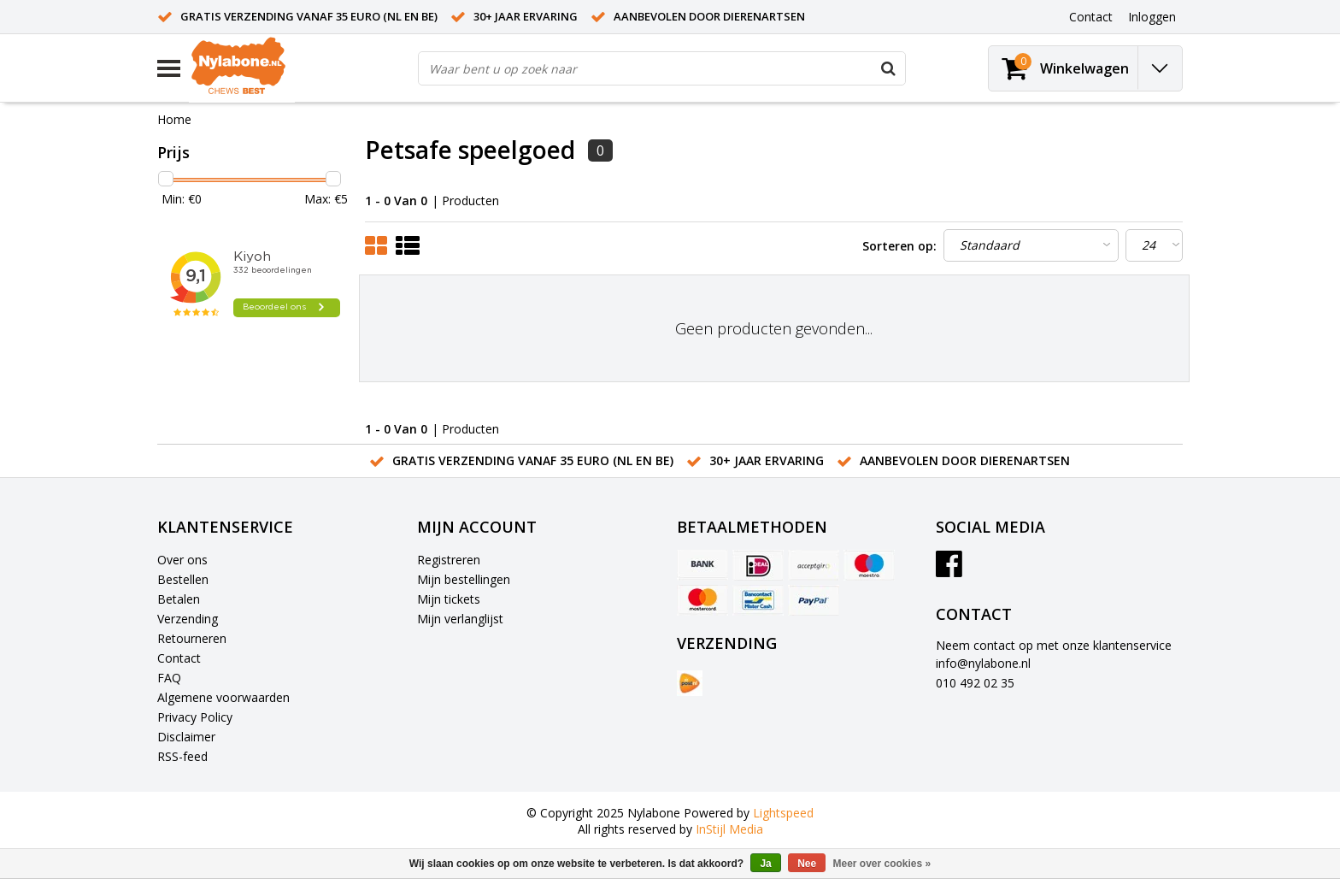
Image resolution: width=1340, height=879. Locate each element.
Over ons (182, 560)
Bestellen (183, 579)
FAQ (169, 678)
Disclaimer (186, 737)
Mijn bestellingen (463, 579)
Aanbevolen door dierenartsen (709, 16)
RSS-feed (182, 756)
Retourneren (191, 638)
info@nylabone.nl (983, 663)
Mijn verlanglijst (460, 619)
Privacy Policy (194, 717)
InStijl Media (729, 829)
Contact (179, 658)
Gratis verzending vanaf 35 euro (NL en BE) (309, 16)
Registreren (448, 560)
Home (174, 119)
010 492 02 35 (975, 683)
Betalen (178, 599)
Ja (765, 864)
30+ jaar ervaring (525, 16)
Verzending (187, 619)
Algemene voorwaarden (223, 697)
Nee (806, 864)
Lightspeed (783, 813)
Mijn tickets (448, 599)
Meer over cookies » (882, 864)
